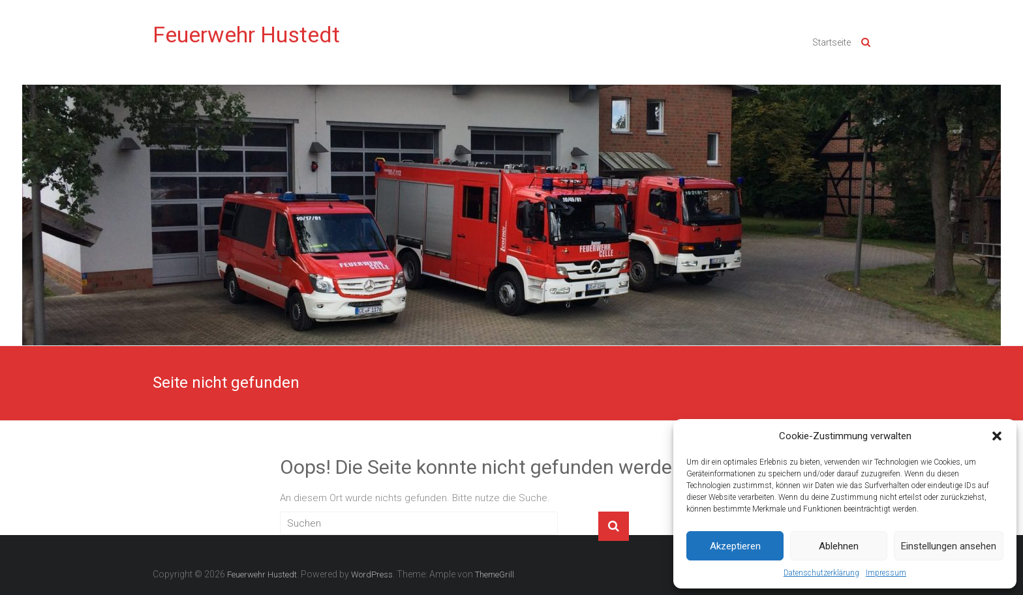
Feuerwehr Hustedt (246, 35)
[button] (996, 436)
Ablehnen (839, 546)
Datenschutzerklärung (821, 572)
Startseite (831, 42)
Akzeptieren (735, 546)
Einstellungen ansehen (948, 546)
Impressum (886, 572)
